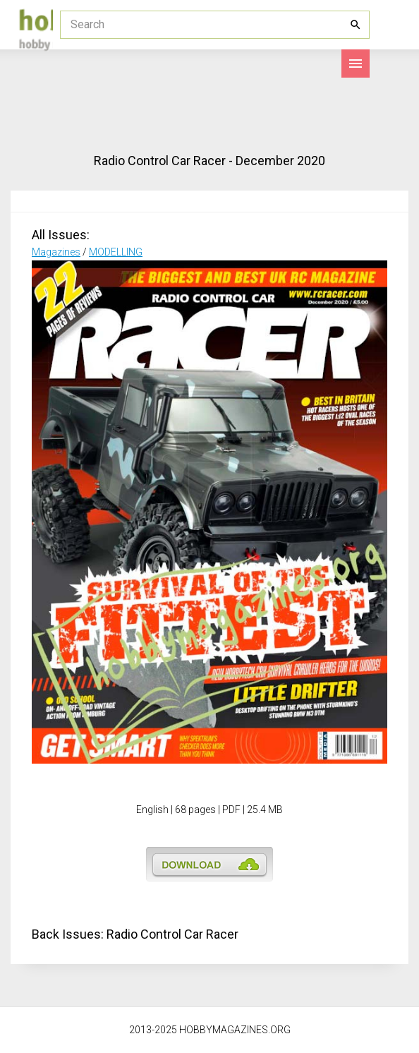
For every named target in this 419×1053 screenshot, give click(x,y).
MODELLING (115, 252)
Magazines (56, 252)
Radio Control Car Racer (172, 934)
